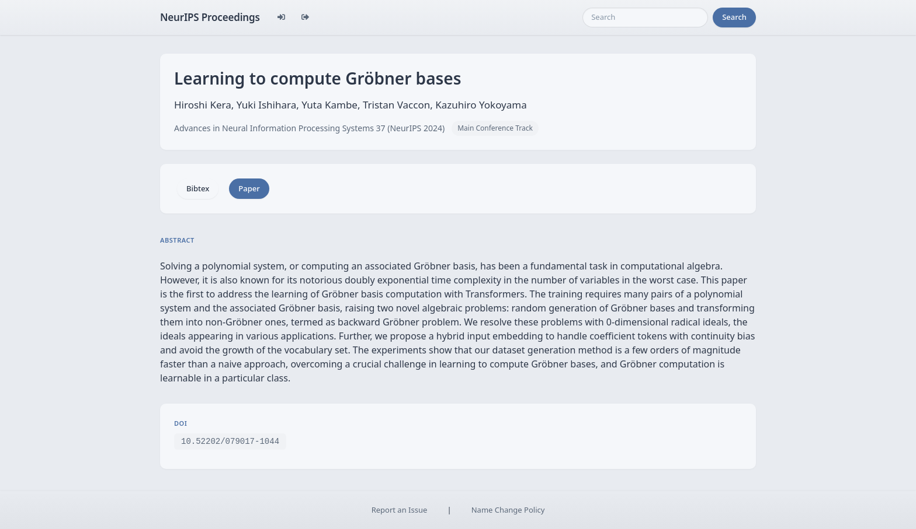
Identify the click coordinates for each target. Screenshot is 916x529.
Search (734, 17)
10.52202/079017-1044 (230, 440)
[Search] (645, 17)
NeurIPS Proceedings (210, 17)
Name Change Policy (508, 510)
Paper (248, 188)
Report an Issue (400, 510)
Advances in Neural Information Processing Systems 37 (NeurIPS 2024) (309, 128)
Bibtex (197, 188)
